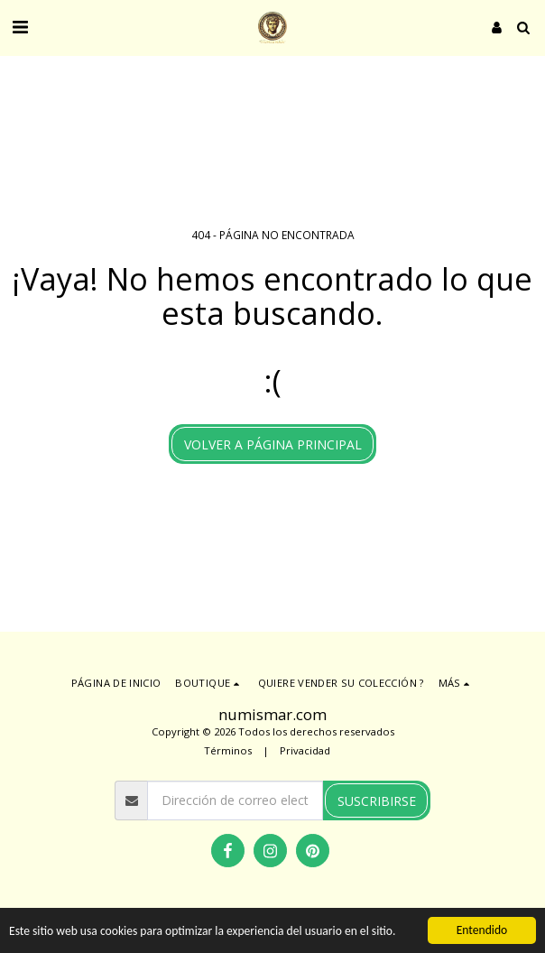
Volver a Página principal (273, 444)
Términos (228, 750)
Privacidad (305, 750)
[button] (20, 26)
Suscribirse (376, 801)
